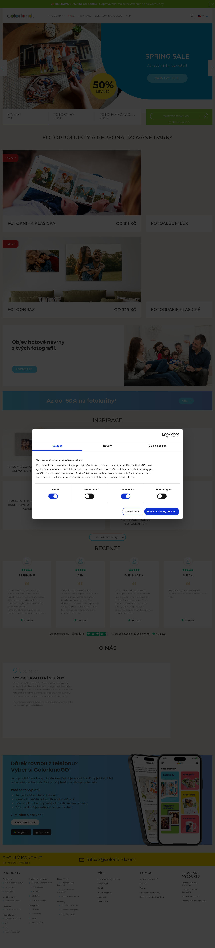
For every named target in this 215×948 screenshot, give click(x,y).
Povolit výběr (133, 511)
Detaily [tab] (107, 445)
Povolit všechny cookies (161, 511)
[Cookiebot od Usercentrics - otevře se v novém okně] (164, 434)
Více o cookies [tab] (157, 445)
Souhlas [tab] (57, 445)
